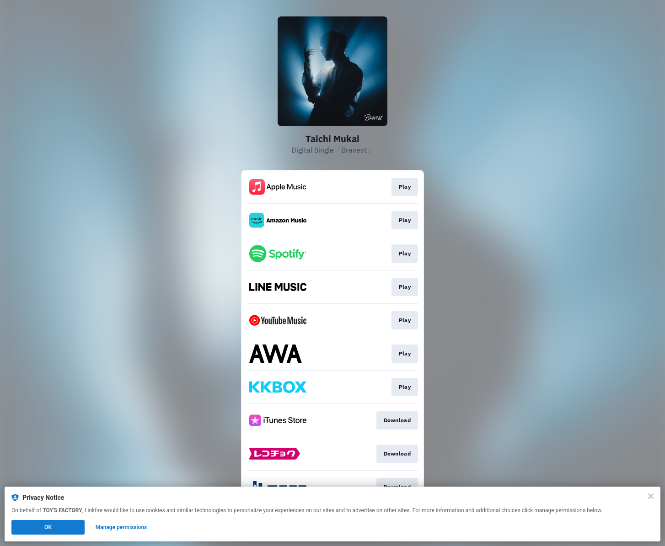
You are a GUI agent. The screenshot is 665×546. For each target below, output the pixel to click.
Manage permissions (121, 527)
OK (48, 527)
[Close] (651, 496)
